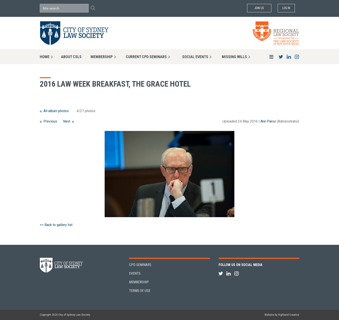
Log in (286, 8)
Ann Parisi (268, 121)
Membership (139, 282)
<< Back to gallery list (56, 225)
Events (135, 273)
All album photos (56, 111)
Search (93, 8)
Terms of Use (139, 291)
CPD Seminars (140, 265)
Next (66, 121)
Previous (50, 121)
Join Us (259, 8)
